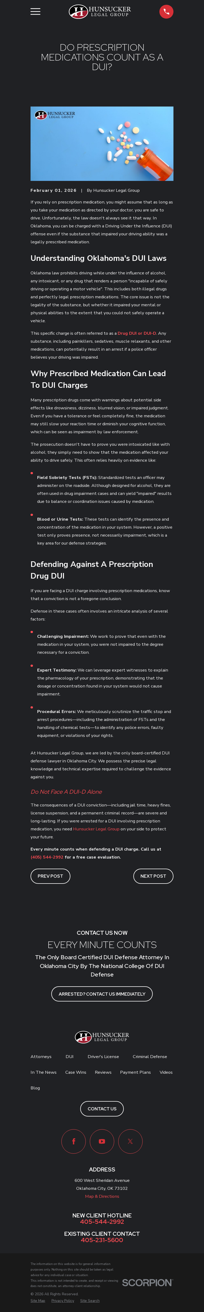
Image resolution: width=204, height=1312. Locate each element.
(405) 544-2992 (47, 857)
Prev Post (50, 876)
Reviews (103, 1072)
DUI (70, 1057)
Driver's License (103, 1057)
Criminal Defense (150, 1057)
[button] (166, 12)
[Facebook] (73, 1141)
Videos (166, 1072)
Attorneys (41, 1057)
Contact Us (102, 1109)
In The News (44, 1072)
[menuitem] (38, 1300)
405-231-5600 (102, 1240)
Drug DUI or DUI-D (137, 333)
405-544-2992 (102, 1222)
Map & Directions (102, 1196)
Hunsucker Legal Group (96, 829)
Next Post (153, 876)
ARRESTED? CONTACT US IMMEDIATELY (102, 994)
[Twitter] (130, 1141)
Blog (35, 1088)
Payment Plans (135, 1072)
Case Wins (75, 1072)
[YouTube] (102, 1141)
